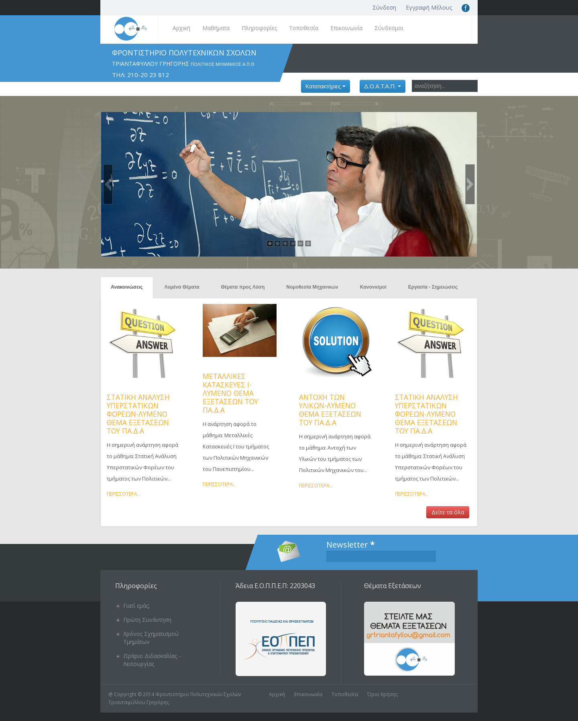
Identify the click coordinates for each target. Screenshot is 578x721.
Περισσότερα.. (123, 494)
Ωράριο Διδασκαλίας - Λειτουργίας (152, 660)
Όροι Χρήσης (382, 694)
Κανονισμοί (373, 287)
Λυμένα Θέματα (182, 287)
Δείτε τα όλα (447, 512)
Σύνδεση (384, 7)
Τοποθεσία (303, 28)
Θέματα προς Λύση (243, 287)
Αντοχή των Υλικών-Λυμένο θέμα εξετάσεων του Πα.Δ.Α (330, 409)
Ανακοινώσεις (127, 287)
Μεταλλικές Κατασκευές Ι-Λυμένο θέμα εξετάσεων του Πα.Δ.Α (230, 393)
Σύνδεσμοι (388, 28)
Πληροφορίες (259, 28)
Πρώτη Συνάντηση (147, 619)
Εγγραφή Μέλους (429, 7)
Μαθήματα (216, 28)
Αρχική (181, 28)
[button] (108, 184)
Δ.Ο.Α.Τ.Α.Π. (382, 86)
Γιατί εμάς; (136, 605)
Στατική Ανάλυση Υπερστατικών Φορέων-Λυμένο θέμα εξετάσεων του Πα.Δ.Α (138, 414)
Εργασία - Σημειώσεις (433, 287)
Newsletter (350, 545)
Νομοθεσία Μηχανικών (312, 287)
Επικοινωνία (346, 28)
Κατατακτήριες (325, 86)
